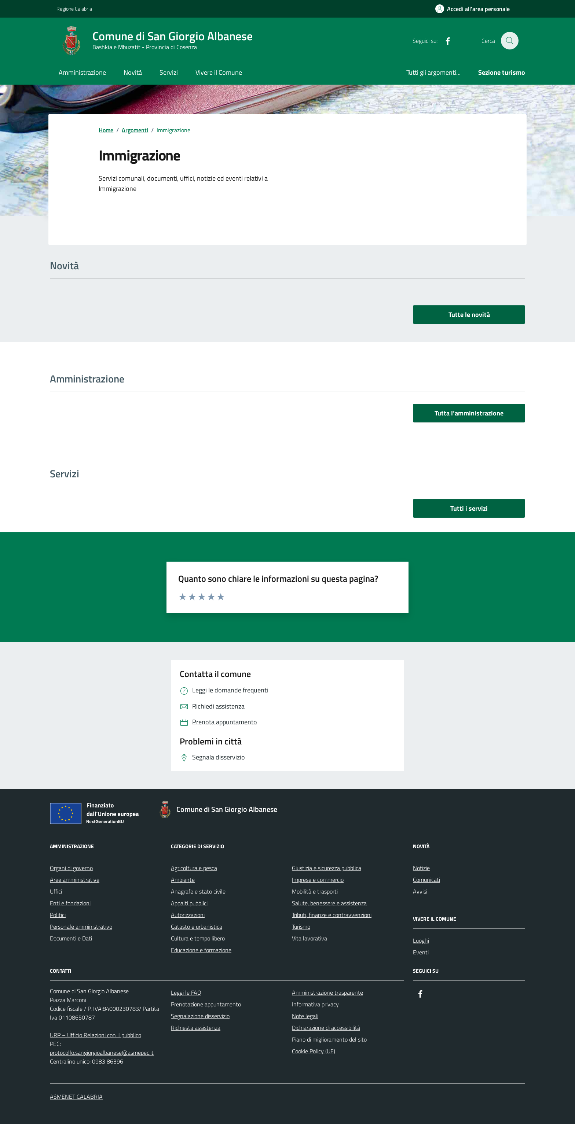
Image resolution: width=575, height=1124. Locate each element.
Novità (133, 72)
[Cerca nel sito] (510, 40)
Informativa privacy (315, 1004)
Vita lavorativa (309, 938)
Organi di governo (71, 868)
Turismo (301, 926)
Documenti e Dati (71, 938)
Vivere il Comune (218, 72)
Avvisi (420, 891)
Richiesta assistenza (195, 1027)
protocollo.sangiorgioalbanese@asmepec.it (102, 1052)
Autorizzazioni (188, 914)
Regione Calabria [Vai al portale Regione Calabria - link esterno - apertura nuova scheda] (74, 8)
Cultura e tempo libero (198, 938)
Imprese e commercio (318, 879)
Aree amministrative (74, 879)
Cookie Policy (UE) (313, 1051)
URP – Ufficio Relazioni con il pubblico (95, 1035)
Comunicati (426, 879)
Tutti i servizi (469, 508)
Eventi (421, 952)
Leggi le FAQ (186, 992)
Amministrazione (82, 72)
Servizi (169, 72)
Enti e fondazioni (70, 903)
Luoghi (421, 940)
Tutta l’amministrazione (469, 413)
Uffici (56, 891)
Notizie (421, 868)
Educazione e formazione (201, 950)
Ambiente (183, 879)
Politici (58, 914)
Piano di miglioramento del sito (329, 1039)
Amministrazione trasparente (327, 992)
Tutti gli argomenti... (433, 72)
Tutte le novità (469, 314)
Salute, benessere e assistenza (329, 903)
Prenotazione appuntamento (206, 1004)
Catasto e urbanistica (196, 926)
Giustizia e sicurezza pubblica (326, 868)
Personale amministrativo (81, 926)
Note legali (305, 1016)
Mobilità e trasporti (315, 891)
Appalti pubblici (189, 903)
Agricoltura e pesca (194, 868)
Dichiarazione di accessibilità (326, 1027)
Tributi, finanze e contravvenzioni (331, 914)
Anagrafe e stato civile (198, 891)
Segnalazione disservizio (200, 1016)
